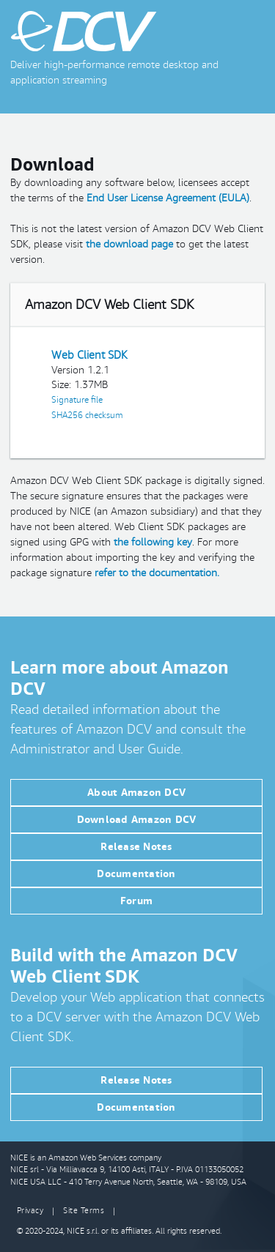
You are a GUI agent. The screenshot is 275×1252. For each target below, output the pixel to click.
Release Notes (136, 846)
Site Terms (83, 1210)
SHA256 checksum (86, 415)
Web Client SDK (89, 355)
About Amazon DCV (136, 792)
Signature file (77, 400)
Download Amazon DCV (137, 819)
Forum (136, 900)
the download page (129, 243)
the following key (153, 541)
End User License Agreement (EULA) (168, 197)
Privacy (30, 1210)
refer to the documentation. (157, 572)
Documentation (136, 873)
